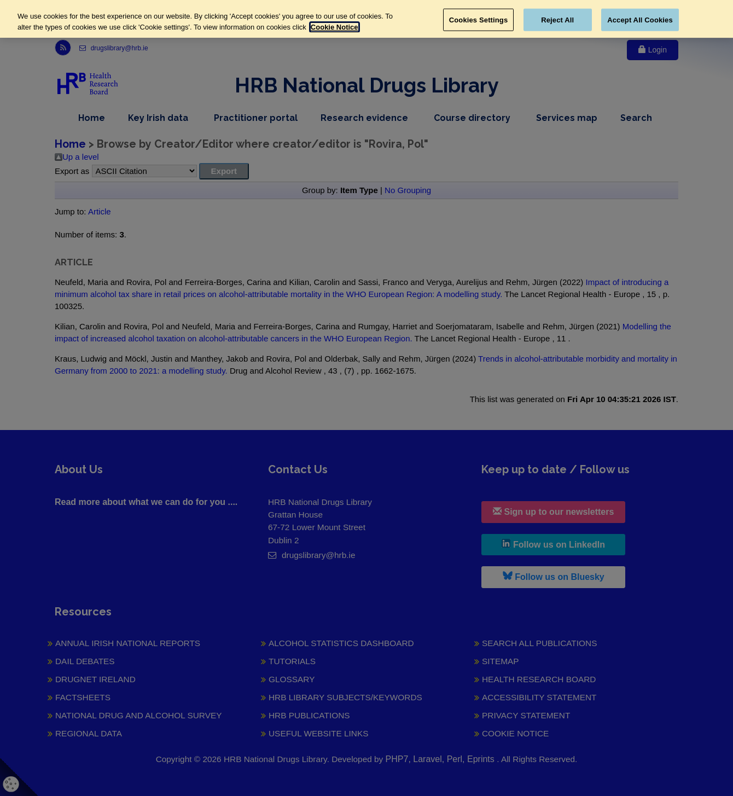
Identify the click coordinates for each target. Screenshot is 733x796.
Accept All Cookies (640, 19)
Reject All (557, 19)
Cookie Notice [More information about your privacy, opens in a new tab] (334, 27)
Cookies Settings (478, 19)
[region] (366, 19)
